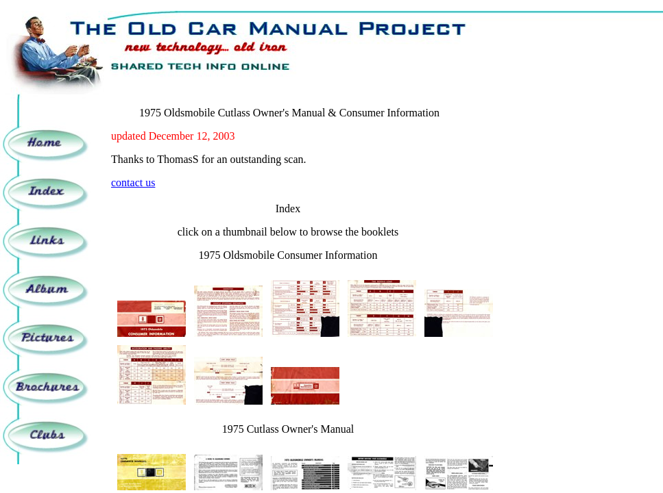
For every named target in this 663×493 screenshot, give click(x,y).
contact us (133, 182)
